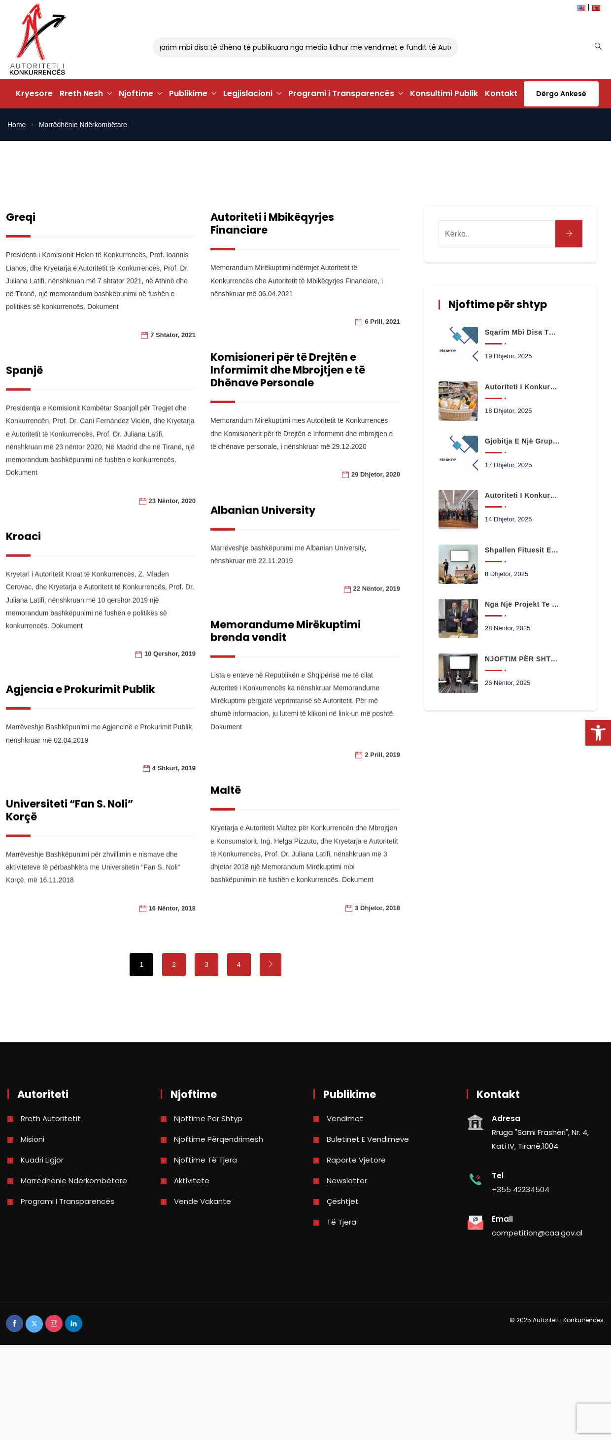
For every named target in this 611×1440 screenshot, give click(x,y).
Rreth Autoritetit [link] (51, 1118)
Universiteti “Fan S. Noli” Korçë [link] (69, 843)
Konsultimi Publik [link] (444, 93)
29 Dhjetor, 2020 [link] (350, 474)
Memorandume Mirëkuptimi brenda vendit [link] (260, 653)
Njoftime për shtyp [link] (208, 1118)
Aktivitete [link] (191, 1180)
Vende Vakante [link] (202, 1201)
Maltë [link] (200, 824)
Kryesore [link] (34, 93)
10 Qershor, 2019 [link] (170, 665)
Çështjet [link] (343, 1201)
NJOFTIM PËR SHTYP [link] (522, 659)
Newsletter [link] (347, 1180)
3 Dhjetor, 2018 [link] (352, 941)
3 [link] (206, 964)
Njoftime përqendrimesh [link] (218, 1139)
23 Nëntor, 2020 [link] (172, 511)
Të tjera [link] (341, 1222)
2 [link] (174, 964)
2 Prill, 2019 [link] (357, 777)
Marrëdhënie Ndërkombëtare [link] (74, 1180)
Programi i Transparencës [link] (341, 93)
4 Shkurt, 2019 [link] (174, 788)
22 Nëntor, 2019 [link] (351, 611)
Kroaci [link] (23, 548)
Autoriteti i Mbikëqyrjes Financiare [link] (247, 223)
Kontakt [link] (501, 93)
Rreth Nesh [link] (81, 93)
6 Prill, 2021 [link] (357, 321)
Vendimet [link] (345, 1118)
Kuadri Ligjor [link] (42, 1160)
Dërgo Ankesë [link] (561, 94)
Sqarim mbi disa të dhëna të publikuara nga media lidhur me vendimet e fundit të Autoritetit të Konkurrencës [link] (325, 47)
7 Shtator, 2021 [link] (173, 335)
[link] (598, 733)
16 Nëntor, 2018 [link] (172, 942)
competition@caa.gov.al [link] (537, 1233)
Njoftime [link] (136, 93)
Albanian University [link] (237, 532)
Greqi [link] (20, 217)
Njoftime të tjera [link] (205, 1160)
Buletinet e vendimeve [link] (368, 1139)
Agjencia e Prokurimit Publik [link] (80, 710)
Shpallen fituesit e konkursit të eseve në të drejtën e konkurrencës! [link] (522, 550)
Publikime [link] (188, 93)
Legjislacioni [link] (247, 93)
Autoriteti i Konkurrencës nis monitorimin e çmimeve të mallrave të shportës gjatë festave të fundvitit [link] (522, 387)
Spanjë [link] (24, 382)
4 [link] (239, 964)
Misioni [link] (32, 1139)
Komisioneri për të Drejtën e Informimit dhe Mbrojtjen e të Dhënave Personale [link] (262, 370)
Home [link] (16, 125)
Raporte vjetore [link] (356, 1160)
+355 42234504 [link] (520, 1189)
